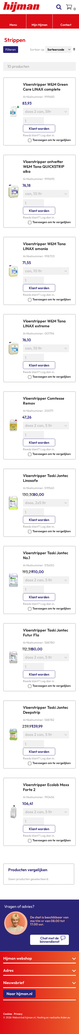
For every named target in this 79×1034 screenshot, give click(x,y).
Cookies (7, 1013)
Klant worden (39, 128)
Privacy (18, 1013)
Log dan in (47, 135)
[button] (47, 139)
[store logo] (21, 7)
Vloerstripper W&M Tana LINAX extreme (44, 323)
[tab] (39, 958)
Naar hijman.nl (19, 993)
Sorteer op (37, 49)
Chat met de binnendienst (49, 940)
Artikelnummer (33, 97)
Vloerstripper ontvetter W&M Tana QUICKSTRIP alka (43, 166)
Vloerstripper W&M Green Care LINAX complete (45, 87)
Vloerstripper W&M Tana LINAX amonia (44, 246)
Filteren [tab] (10, 49)
